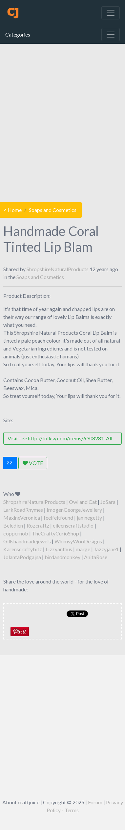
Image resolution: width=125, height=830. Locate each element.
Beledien (13, 525)
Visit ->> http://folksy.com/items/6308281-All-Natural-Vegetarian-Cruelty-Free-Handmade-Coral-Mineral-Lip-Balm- (65, 438)
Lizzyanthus (59, 549)
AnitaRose (95, 557)
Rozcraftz (38, 525)
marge (83, 549)
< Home (13, 210)
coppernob (15, 533)
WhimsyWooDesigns (78, 541)
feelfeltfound (58, 517)
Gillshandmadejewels (27, 541)
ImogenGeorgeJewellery (74, 509)
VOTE (33, 463)
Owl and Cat (83, 502)
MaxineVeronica (21, 517)
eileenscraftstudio (73, 525)
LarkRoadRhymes (23, 509)
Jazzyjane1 (106, 549)
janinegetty (89, 517)
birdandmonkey (62, 557)
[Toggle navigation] (110, 12)
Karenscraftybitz (22, 549)
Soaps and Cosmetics (52, 210)
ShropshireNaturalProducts (58, 269)
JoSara (107, 502)
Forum (95, 802)
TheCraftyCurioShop (55, 533)
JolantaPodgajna (22, 557)
